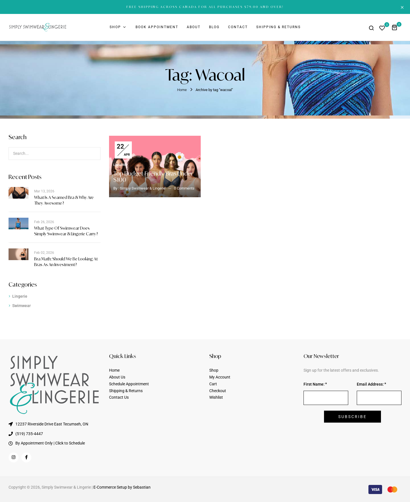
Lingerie (19, 296)
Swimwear (21, 305)
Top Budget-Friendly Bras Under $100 (153, 176)
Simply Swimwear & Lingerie (142, 188)
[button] (396, 27)
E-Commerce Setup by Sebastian (122, 487)
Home (182, 90)
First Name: (314, 384)
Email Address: (370, 384)
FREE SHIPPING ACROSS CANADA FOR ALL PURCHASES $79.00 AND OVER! (205, 7)
